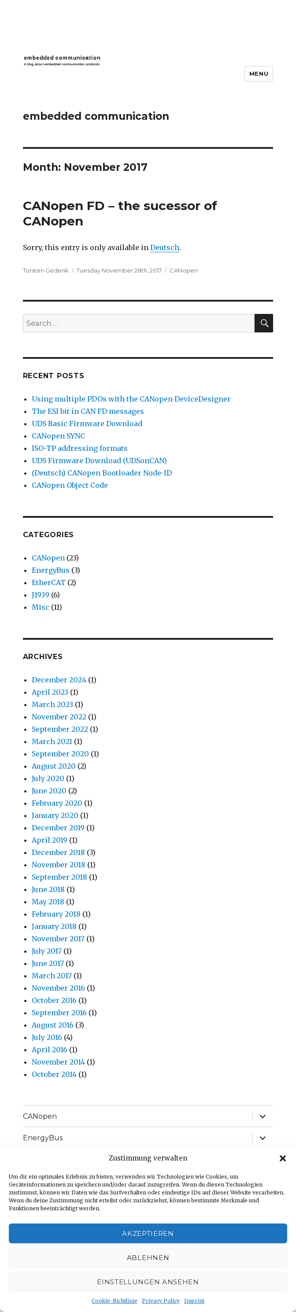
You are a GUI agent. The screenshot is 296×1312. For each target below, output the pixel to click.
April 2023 (50, 692)
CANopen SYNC (58, 435)
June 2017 (48, 963)
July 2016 (47, 1037)
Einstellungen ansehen (148, 1282)
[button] (282, 1158)
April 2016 (49, 1049)
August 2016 (53, 1025)
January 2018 (54, 926)
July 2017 (47, 951)
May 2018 (48, 901)
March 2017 (52, 975)
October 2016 (54, 1000)
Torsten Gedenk (46, 270)
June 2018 (48, 889)
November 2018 (58, 864)
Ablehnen (148, 1257)
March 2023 (52, 704)
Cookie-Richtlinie (114, 1300)
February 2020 (57, 803)
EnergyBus (51, 570)
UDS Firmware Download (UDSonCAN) (99, 460)
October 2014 (54, 1074)
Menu (258, 73)
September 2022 (60, 729)
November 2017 (58, 938)
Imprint (194, 1300)
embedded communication (96, 116)
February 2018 (56, 914)
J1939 (40, 594)
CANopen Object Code (70, 485)
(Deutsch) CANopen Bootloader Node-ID (102, 472)
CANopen (184, 270)
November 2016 (58, 988)
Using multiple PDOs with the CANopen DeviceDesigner (131, 398)
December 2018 (58, 852)
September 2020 (60, 753)
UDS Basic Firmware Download (87, 423)
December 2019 (58, 827)
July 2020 (48, 778)
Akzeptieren (148, 1233)
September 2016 (59, 1012)
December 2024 (59, 679)
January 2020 (55, 815)
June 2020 (49, 790)
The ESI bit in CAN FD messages (88, 411)
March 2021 (52, 741)
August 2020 (54, 766)
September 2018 (59, 877)
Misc (40, 607)
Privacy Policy (161, 1300)
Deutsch (164, 247)
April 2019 (49, 840)
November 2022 (59, 716)
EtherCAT (49, 582)
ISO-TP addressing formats (80, 448)
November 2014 (58, 1062)
